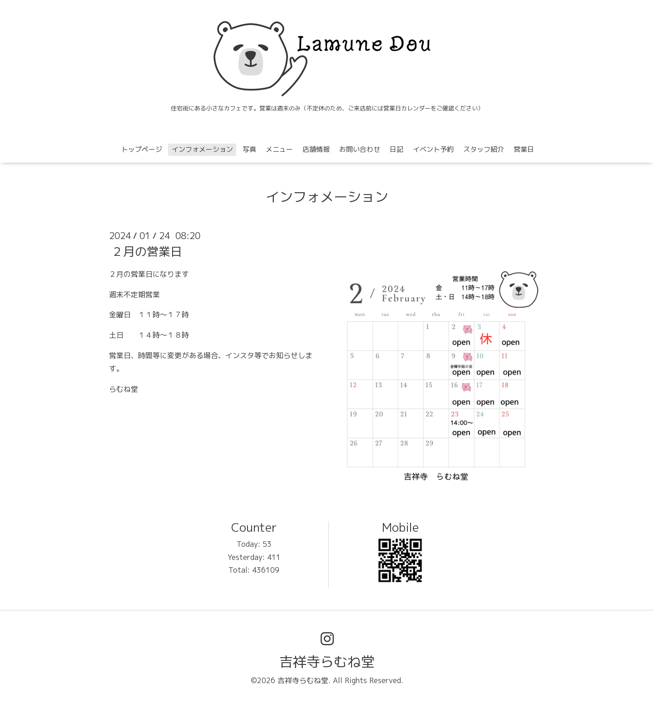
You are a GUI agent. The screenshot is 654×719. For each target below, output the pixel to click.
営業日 (524, 149)
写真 (249, 149)
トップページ (141, 149)
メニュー (279, 149)
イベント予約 (433, 149)
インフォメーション (202, 149)
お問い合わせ (359, 149)
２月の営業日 (146, 251)
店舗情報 (316, 149)
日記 (396, 149)
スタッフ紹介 (483, 149)
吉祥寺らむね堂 (327, 661)
